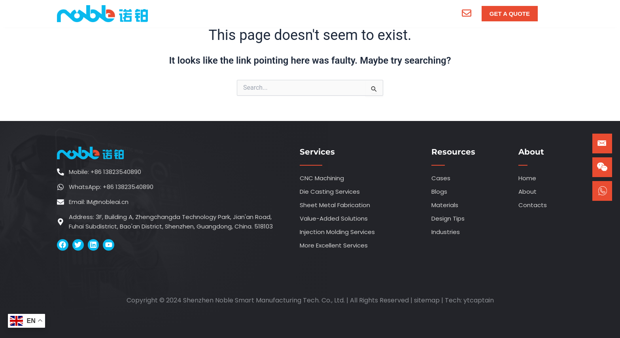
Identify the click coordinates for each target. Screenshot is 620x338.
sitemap (427, 300)
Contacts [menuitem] (407, 13)
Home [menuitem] (198, 13)
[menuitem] (246, 13)
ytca (470, 300)
